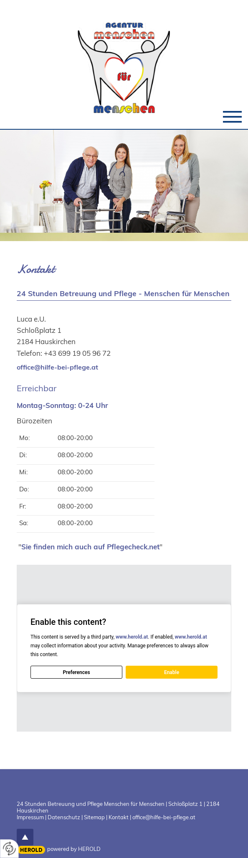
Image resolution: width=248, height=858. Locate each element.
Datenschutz (64, 817)
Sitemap (94, 817)
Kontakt (119, 817)
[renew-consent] (9, 848)
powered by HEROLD (74, 848)
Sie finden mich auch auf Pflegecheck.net (90, 546)
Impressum (30, 817)
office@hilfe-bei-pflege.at (57, 367)
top (25, 837)
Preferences (76, 672)
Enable (171, 672)
